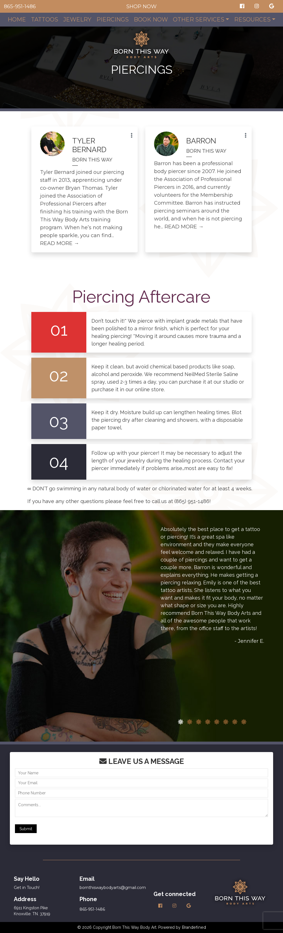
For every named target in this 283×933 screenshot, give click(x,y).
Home (17, 19)
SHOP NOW (141, 6)
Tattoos (44, 19)
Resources (252, 19)
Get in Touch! (27, 887)
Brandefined (194, 927)
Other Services (198, 19)
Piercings (112, 19)
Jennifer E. (251, 641)
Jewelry (77, 19)
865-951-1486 (20, 6)
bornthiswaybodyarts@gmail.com (113, 887)
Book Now (151, 19)
